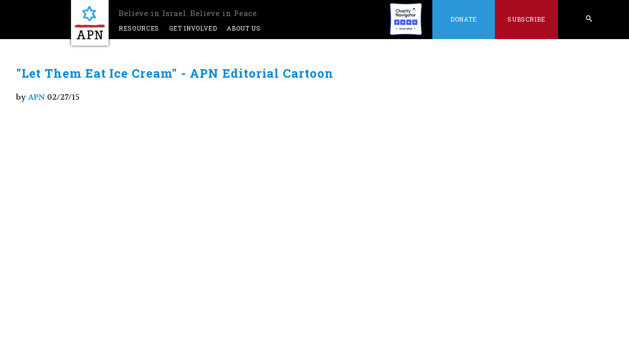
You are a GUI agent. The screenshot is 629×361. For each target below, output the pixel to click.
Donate (463, 19)
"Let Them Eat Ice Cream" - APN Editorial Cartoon (175, 73)
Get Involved (193, 28)
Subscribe (526, 19)
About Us (243, 28)
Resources (139, 28)
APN (36, 97)
